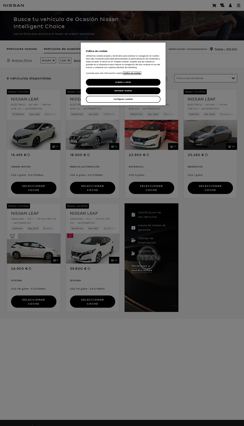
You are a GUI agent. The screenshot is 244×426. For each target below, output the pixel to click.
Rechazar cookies (123, 91)
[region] (123, 74)
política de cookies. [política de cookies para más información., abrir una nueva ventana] (132, 73)
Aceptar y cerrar (123, 82)
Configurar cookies (123, 99)
